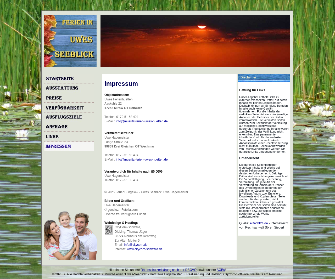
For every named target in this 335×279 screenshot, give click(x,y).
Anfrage (69, 127)
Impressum (69, 146)
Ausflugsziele (69, 117)
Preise (69, 98)
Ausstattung (69, 88)
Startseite (69, 78)
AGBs (221, 270)
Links (69, 136)
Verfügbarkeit (69, 107)
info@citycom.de (136, 245)
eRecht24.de (259, 223)
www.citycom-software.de (144, 249)
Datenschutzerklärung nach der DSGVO (169, 270)
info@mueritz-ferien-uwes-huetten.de (142, 121)
